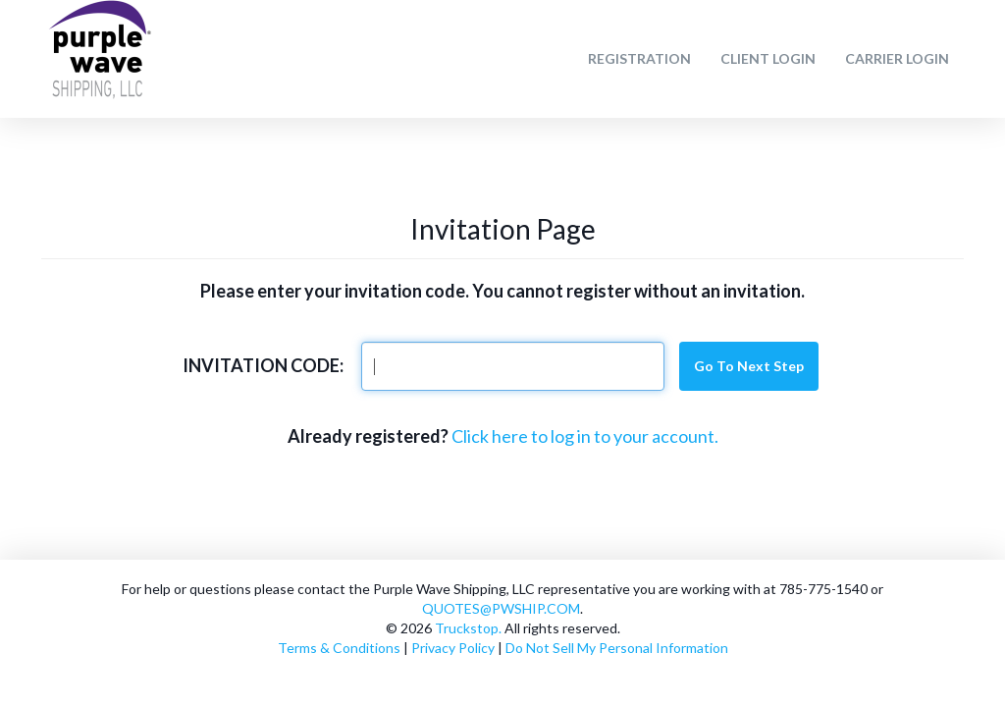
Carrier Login (897, 58)
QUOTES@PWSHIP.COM (501, 608)
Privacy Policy (453, 647)
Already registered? (368, 436)
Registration (639, 58)
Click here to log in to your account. (584, 436)
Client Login (768, 58)
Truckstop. (468, 628)
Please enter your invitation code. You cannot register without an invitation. (502, 290)
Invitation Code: (263, 365)
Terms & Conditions (339, 647)
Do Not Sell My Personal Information (616, 647)
